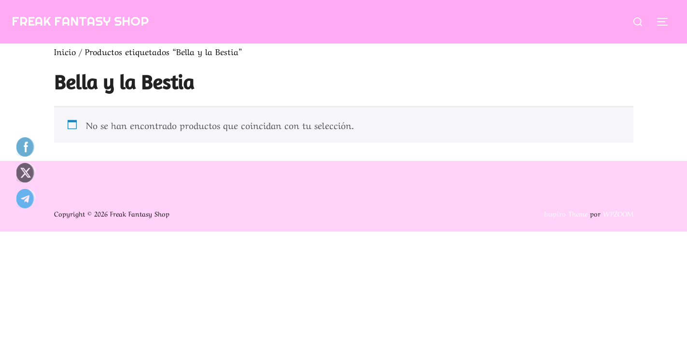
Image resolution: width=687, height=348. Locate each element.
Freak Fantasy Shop (80, 21)
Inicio (65, 51)
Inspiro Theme (566, 213)
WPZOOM (618, 213)
